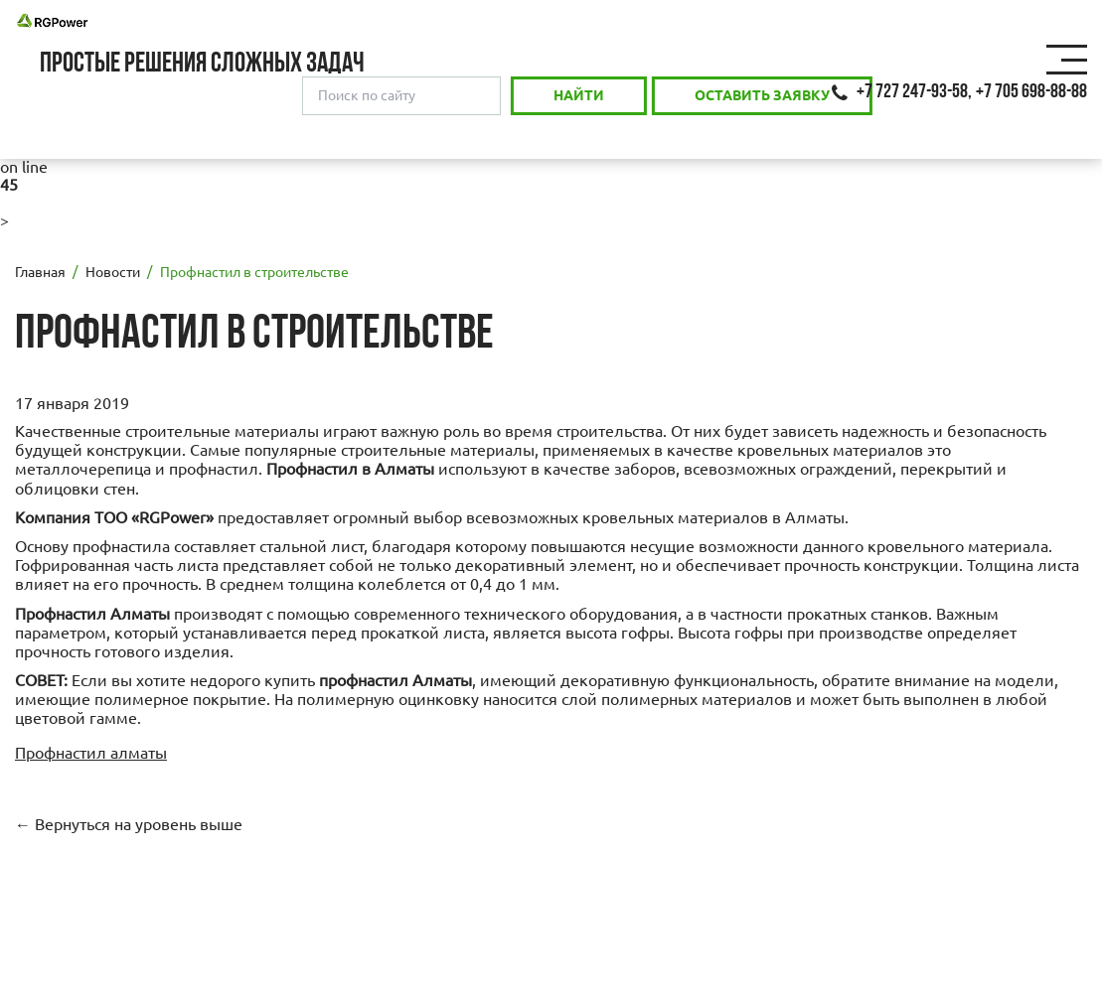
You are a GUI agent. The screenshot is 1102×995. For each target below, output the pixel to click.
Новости (112, 272)
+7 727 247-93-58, (914, 92)
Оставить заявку (762, 95)
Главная (40, 272)
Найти (578, 95)
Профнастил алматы (91, 753)
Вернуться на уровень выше (138, 824)
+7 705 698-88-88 (1031, 92)
